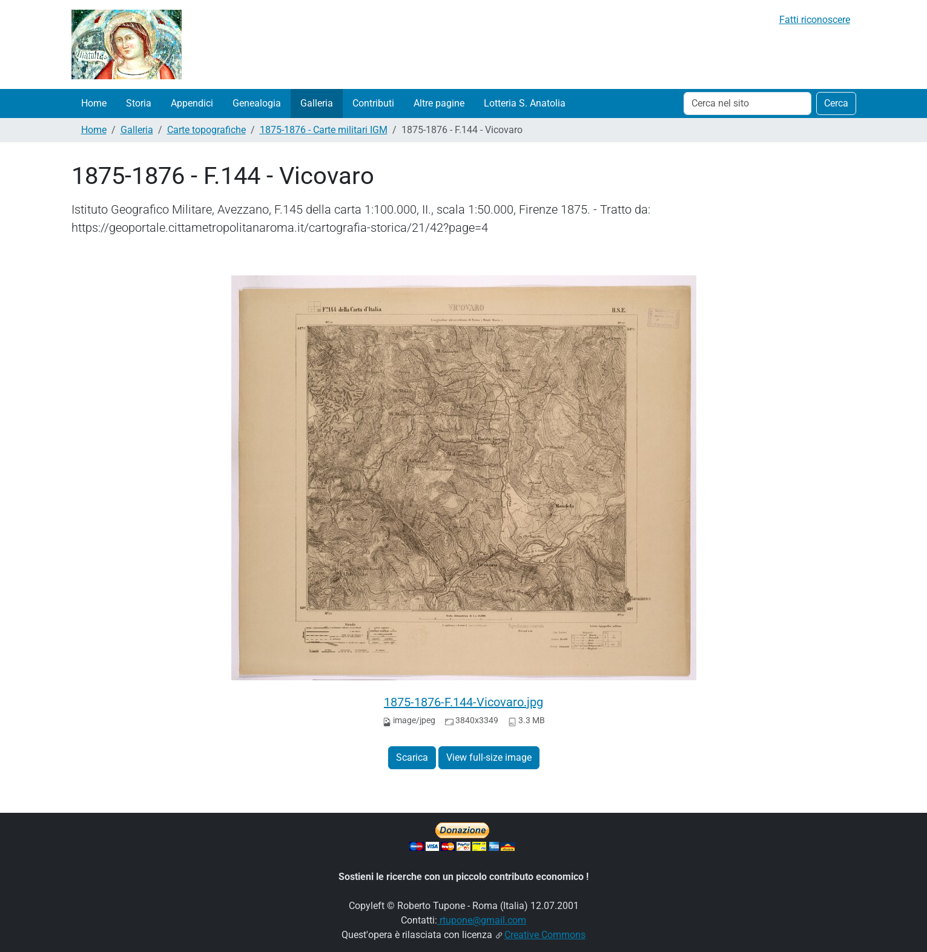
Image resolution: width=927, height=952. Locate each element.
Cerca (836, 103)
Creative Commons (545, 935)
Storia (138, 103)
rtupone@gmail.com (481, 920)
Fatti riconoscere (814, 19)
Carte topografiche (206, 130)
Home (94, 103)
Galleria (316, 103)
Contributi (373, 103)
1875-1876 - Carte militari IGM (324, 130)
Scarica (412, 757)
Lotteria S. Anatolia (525, 103)
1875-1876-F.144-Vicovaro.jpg (463, 702)
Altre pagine (439, 103)
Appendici (192, 103)
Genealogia (257, 103)
